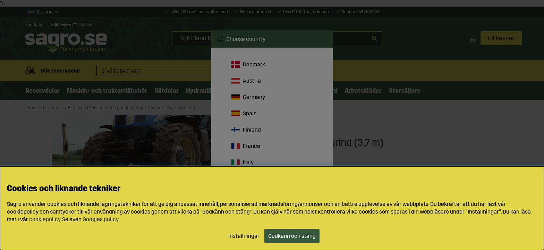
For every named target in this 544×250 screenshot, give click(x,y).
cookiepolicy (44, 219)
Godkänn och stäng (292, 236)
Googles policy (100, 219)
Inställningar (244, 236)
